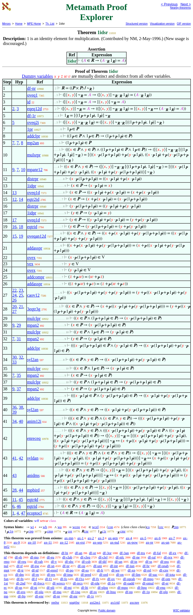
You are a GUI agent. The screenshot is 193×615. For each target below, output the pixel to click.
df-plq (39, 592)
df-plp (163, 592)
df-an (78, 553)
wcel (95, 527)
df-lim (136, 575)
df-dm (19, 575)
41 (14, 458)
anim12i (34, 421)
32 (21, 357)
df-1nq (75, 592)
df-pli (50, 587)
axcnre (134, 602)
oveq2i (33, 122)
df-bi (64, 553)
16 (14, 226)
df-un (118, 562)
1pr (30, 129)
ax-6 (158, 538)
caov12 (33, 295)
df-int (114, 566)
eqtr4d (32, 499)
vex (30, 263)
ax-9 (17, 542)
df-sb (18, 557)
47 (23, 513)
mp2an (33, 142)
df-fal (157, 553)
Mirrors (6, 23)
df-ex (172, 553)
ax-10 (32, 542)
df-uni (97, 566)
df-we (115, 570)
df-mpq (122, 587)
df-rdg (95, 583)
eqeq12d (34, 108)
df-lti (84, 587)
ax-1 (81, 538)
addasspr (34, 248)
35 (19, 375)
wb (45, 527)
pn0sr (55, 602)
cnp (176, 527)
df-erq (21, 592)
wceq (76, 527)
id (28, 102)
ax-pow (132, 542)
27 (14, 311)
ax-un (165, 542)
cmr (123, 531)
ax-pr (149, 542)
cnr (86, 531)
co (148, 527)
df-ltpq (142, 587)
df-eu (50, 557)
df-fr (100, 570)
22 (14, 290)
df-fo (63, 579)
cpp (31, 531)
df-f (34, 579)
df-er (165, 583)
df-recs (78, 583)
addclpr (33, 136)
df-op (81, 566)
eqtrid (32, 226)
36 (14, 407)
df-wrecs (59, 583)
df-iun (130, 566)
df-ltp (21, 596)
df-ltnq (111, 592)
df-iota (170, 575)
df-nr (31, 88)
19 (21, 236)
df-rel (147, 570)
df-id (35, 570)
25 (21, 295)
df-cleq (85, 557)
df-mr (73, 596)
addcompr (35, 277)
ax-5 (143, 538)
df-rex (168, 557)
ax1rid (115, 602)
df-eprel (52, 570)
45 (21, 499)
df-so (85, 570)
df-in (133, 562)
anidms (33, 475)
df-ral (152, 557)
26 (14, 300)
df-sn (50, 566)
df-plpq (103, 587)
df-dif (103, 562)
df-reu (22, 562)
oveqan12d (36, 236)
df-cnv (163, 570)
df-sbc (69, 562)
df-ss (148, 562)
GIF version (184, 23)
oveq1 (32, 95)
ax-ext (80, 542)
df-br (146, 566)
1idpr (31, 186)
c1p (10, 531)
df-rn (35, 575)
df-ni (33, 587)
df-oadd (128, 583)
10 (23, 169)
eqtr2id (33, 199)
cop (110, 527)
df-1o (111, 583)
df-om (166, 579)
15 (14, 236)
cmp (50, 531)
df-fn (20, 579)
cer (70, 531)
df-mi (68, 587)
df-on (120, 575)
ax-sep (97, 542)
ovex (31, 257)
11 (14, 499)
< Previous (169, 4)
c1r (104, 531)
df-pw (35, 566)
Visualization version (162, 23)
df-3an (124, 553)
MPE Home (34, 23)
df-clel (103, 557)
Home (18, 23)
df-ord (103, 575)
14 (21, 199)
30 (14, 357)
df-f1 (48, 579)
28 (14, 490)
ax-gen (113, 538)
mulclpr (34, 318)
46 (19, 506)
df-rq (93, 592)
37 (19, 389)
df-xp (131, 570)
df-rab (38, 562)
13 (14, 192)
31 (19, 338)
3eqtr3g (33, 309)
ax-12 (64, 542)
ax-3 (101, 538)
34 (14, 421)
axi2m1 (95, 602)
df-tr (20, 570)
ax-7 (172, 538)
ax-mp (69, 538)
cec (161, 527)
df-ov (111, 579)
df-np (129, 592)
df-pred (86, 575)
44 (21, 490)
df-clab (67, 557)
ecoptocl (34, 513)
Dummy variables (37, 76)
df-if (19, 566)
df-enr (39, 596)
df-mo (34, 557)
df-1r (31, 115)
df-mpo (148, 579)
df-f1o (79, 579)
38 (21, 407)
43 (14, 475)
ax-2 (91, 538)
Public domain (106, 610)
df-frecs (38, 583)
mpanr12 (35, 169)
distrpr (32, 178)
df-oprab (129, 579)
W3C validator (181, 610)
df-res (51, 575)
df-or (92, 553)
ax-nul (114, 542)
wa (59, 527)
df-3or (107, 553)
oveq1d (33, 192)
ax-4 (129, 538)
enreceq (34, 438)
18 (21, 226)
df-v (54, 562)
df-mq (57, 592)
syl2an (32, 359)
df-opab (163, 566)
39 (14, 412)
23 (21, 290)
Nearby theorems (180, 7)
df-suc (153, 575)
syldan (32, 458)
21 (21, 306)
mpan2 (33, 325)
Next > (186, 4)
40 (21, 421)
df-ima (68, 575)
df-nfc (120, 557)
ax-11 (48, 542)
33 (14, 362)
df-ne (136, 557)
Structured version (136, 23)
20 (14, 306)
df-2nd (20, 583)
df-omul (148, 583)
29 (19, 325)
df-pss (164, 562)
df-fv (95, 579)
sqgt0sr (74, 602)
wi (32, 527)
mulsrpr (34, 155)
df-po (69, 570)
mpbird (33, 490)
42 (21, 458)
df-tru (141, 553)
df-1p (146, 592)
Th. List (50, 23)
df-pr (66, 566)
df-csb (86, 562)
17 (14, 220)
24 (14, 295)
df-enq (160, 587)
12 (14, 199)
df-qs (18, 587)
